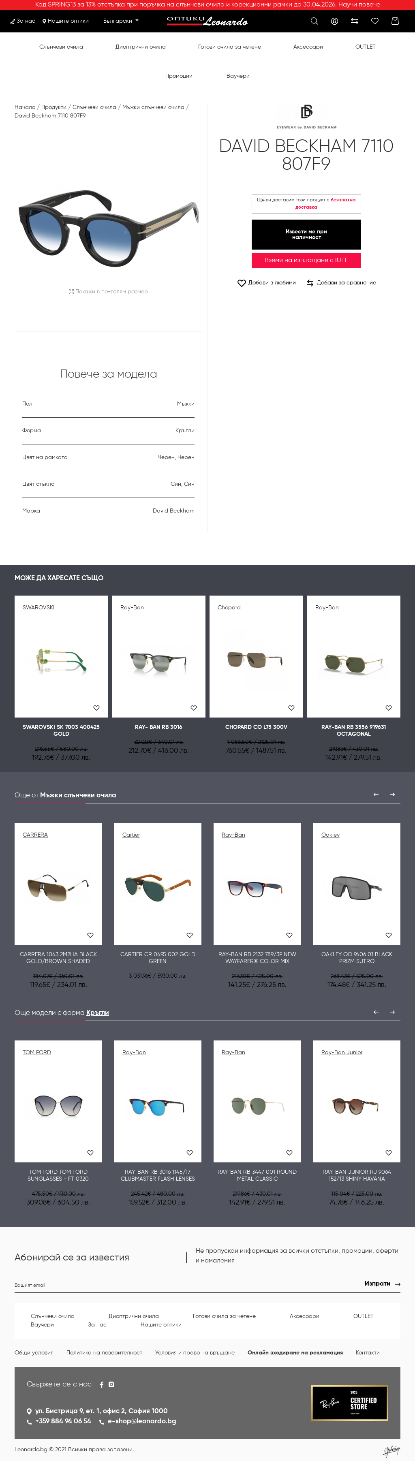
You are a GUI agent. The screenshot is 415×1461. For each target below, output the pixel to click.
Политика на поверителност (104, 1353)
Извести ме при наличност (306, 234)
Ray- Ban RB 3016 (158, 727)
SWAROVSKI (38, 608)
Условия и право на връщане (195, 1353)
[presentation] (376, 794)
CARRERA (35, 835)
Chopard (229, 608)
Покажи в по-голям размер (108, 292)
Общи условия (34, 1353)
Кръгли (97, 1013)
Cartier (131, 835)
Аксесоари (308, 47)
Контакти (368, 1353)
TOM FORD (37, 1052)
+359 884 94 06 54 (63, 1421)
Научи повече (359, 5)
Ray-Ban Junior (341, 1052)
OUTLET (365, 47)
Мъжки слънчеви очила (153, 107)
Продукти (53, 107)
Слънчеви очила (61, 47)
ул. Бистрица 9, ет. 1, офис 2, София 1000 (101, 1411)
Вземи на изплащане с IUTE (306, 260)
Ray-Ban (132, 608)
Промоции (179, 76)
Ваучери (238, 76)
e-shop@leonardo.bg (142, 1421)
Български (118, 21)
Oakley (330, 835)
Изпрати (377, 1284)
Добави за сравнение (341, 283)
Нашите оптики (66, 21)
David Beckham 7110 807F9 (50, 116)
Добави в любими (266, 283)
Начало (25, 107)
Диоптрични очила (141, 47)
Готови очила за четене (229, 47)
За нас (22, 21)
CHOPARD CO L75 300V (256, 727)
